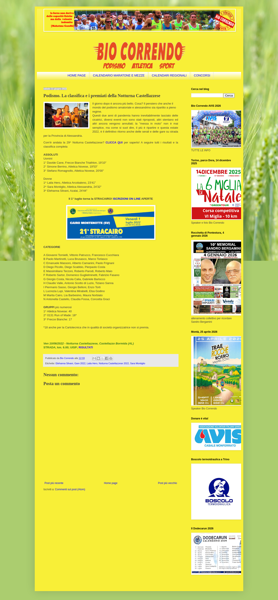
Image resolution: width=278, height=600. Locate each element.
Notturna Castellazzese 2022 (114, 363)
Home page (110, 483)
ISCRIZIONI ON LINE (127, 198)
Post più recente (54, 483)
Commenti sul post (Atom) (70, 489)
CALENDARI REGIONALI (169, 75)
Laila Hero (92, 363)
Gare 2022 (79, 363)
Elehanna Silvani (64, 363)
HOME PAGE (77, 75)
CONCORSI (202, 75)
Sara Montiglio (137, 363)
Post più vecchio (167, 483)
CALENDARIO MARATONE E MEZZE (119, 75)
